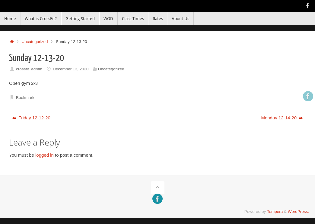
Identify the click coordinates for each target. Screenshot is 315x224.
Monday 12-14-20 (282, 117)
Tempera (275, 211)
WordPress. (298, 211)
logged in (44, 155)
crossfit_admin (29, 69)
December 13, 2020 (71, 69)
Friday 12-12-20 (31, 117)
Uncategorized (35, 41)
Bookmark (25, 97)
